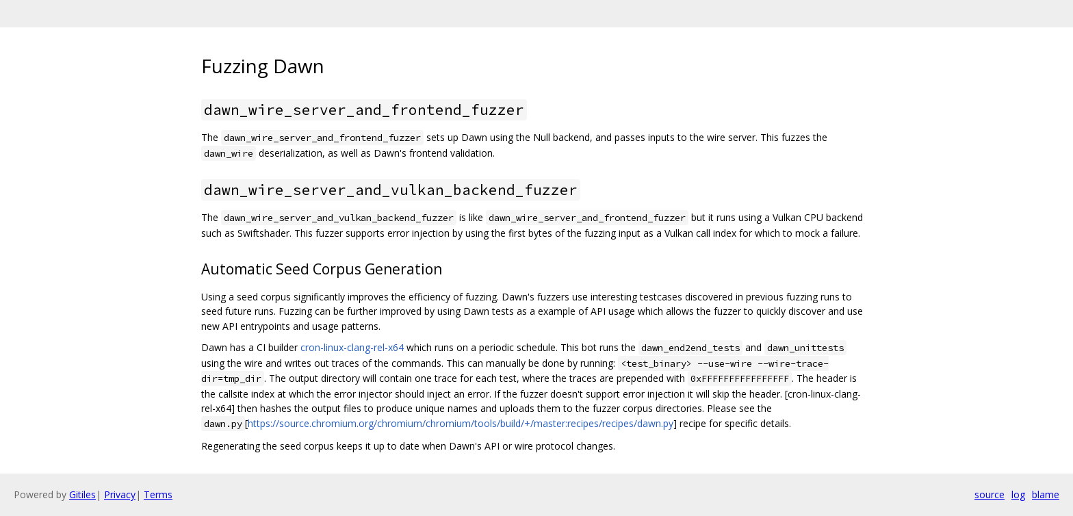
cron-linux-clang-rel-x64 (352, 347)
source (989, 494)
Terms (158, 494)
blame (1045, 494)
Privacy (119, 494)
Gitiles (82, 494)
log (1018, 494)
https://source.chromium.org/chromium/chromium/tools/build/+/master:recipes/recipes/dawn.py (460, 423)
